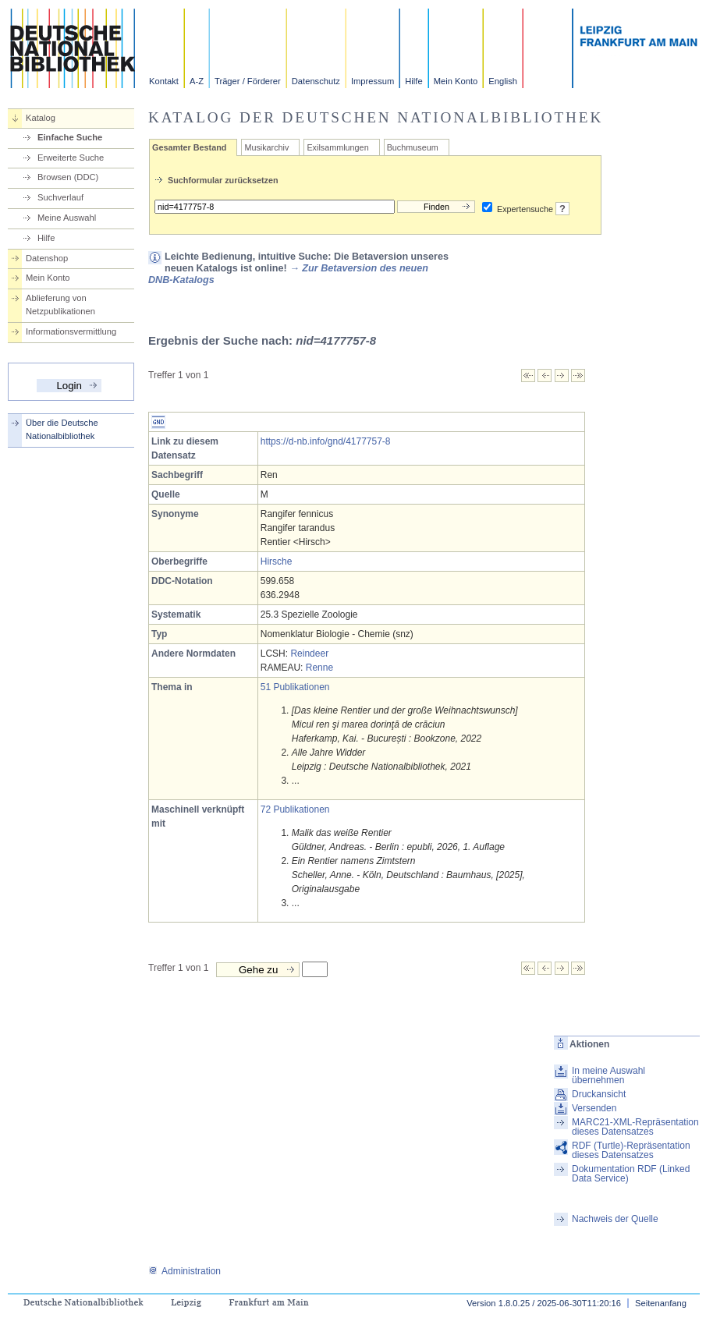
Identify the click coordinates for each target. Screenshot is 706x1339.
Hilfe (413, 81)
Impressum (372, 81)
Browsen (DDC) (67, 177)
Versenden (594, 1108)
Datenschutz (316, 81)
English (502, 81)
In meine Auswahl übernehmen (608, 1075)
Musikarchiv (266, 147)
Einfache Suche (69, 137)
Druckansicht (599, 1094)
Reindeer (309, 653)
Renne (319, 667)
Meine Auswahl (66, 217)
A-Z (197, 81)
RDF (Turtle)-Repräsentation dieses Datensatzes (631, 1150)
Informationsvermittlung (71, 331)
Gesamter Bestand (189, 147)
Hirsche (277, 561)
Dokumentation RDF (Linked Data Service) (631, 1174)
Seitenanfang (660, 1303)
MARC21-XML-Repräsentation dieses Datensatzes (635, 1127)
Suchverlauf (60, 197)
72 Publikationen (295, 809)
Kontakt (164, 81)
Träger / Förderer (248, 81)
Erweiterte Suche (70, 157)
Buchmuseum (412, 147)
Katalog (40, 117)
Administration (184, 1271)
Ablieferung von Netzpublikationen (60, 304)
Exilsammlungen (337, 147)
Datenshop (47, 258)
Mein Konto (456, 81)
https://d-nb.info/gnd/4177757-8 (326, 441)
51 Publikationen (295, 687)
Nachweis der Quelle (615, 1218)
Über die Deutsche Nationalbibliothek (62, 429)
